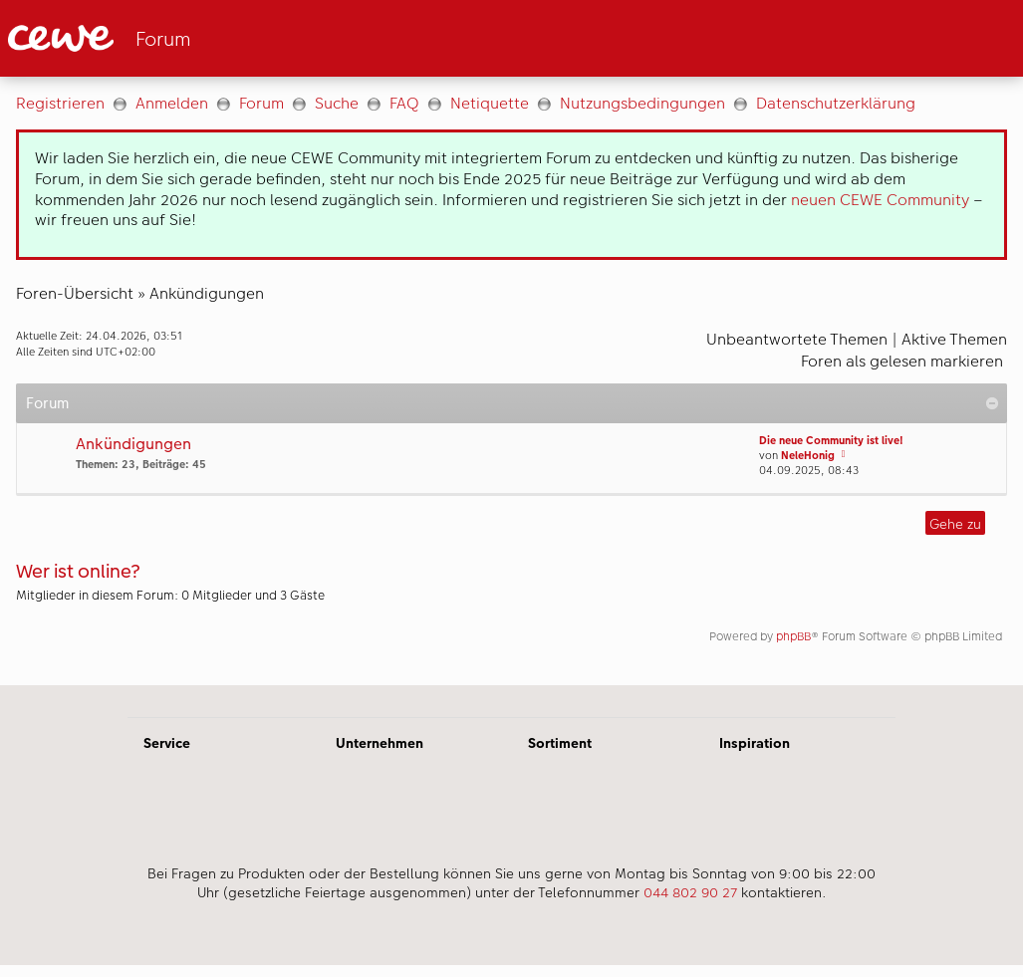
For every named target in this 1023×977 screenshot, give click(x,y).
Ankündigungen (206, 293)
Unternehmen (379, 743)
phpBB (793, 636)
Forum (261, 103)
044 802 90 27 (690, 892)
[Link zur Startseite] (203, 38)
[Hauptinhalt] (511, 381)
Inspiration (754, 743)
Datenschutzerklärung (835, 103)
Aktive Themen (954, 339)
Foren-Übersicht (74, 293)
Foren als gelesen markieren (902, 361)
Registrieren (60, 103)
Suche (337, 103)
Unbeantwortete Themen (797, 339)
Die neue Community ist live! (831, 440)
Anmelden (171, 103)
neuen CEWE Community (880, 199)
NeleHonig (808, 455)
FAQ (404, 103)
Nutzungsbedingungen (642, 103)
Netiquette (489, 103)
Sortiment (560, 743)
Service (166, 743)
